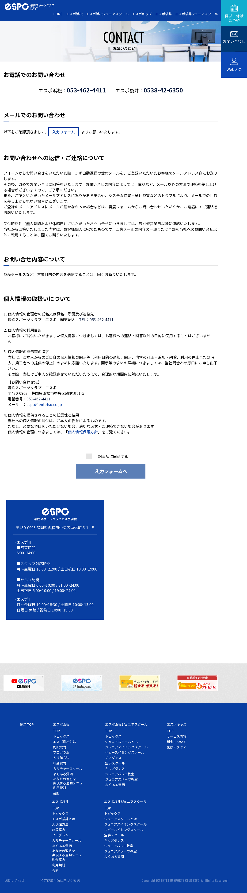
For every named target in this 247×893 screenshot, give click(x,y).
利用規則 (59, 787)
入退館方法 (61, 757)
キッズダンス (115, 767)
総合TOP (27, 723)
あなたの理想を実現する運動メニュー (69, 780)
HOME (58, 13)
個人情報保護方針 (83, 431)
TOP (56, 730)
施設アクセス (176, 746)
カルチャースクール (67, 767)
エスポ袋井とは (63, 818)
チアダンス (113, 757)
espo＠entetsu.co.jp (44, 404)
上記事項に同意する (111, 455)
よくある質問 (63, 773)
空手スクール (115, 762)
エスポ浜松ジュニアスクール (107, 13)
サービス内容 (176, 735)
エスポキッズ (142, 13)
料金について (176, 741)
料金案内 (59, 762)
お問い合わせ (14, 879)
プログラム (61, 751)
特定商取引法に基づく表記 (60, 879)
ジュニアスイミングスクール (126, 746)
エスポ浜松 (74, 13)
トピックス (61, 735)
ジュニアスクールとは (121, 741)
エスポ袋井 (163, 13)
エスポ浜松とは (64, 741)
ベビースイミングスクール (124, 751)
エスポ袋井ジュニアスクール (196, 13)
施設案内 (59, 746)
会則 (56, 792)
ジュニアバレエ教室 (119, 773)
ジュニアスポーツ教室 (121, 778)
